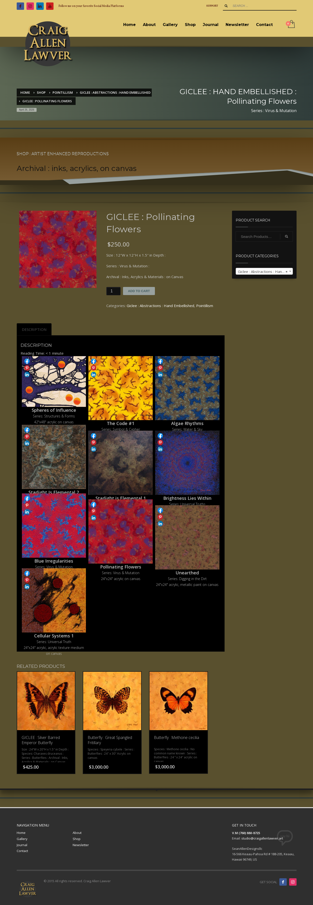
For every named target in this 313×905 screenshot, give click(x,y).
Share (27, 361)
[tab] (34, 329)
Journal (22, 845)
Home (21, 832)
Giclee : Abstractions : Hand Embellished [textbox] (265, 271)
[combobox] (264, 271)
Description (34, 329)
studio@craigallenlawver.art (262, 838)
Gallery (22, 839)
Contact (22, 851)
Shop (77, 839)
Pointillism (204, 305)
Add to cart (139, 291)
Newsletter (81, 845)
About (77, 832)
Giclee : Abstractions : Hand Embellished (160, 305)
